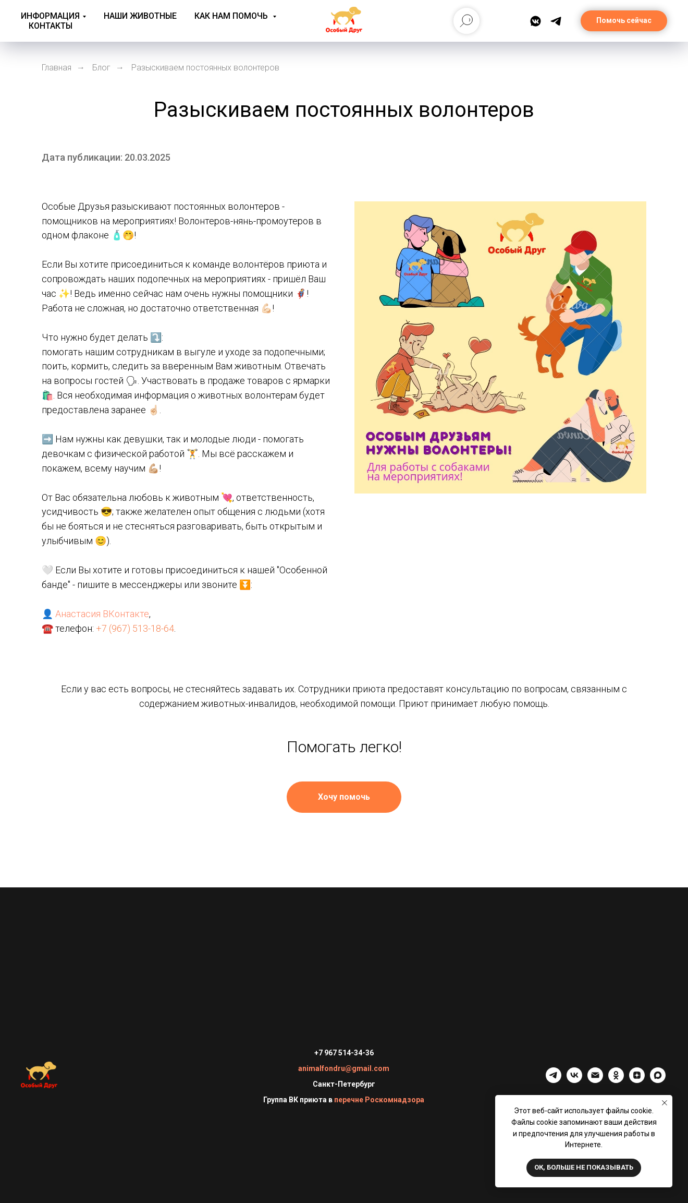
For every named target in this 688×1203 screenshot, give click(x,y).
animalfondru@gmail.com (343, 1068)
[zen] (637, 1080)
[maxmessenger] (658, 1080)
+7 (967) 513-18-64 (135, 628)
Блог (101, 68)
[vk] (574, 1080)
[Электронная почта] (595, 1080)
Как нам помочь (232, 16)
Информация (50, 16)
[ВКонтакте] (535, 21)
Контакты (50, 26)
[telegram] (553, 1080)
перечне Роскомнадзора (379, 1100)
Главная (56, 68)
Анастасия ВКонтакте (102, 613)
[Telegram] (555, 21)
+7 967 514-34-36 (344, 1053)
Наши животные (140, 16)
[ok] (616, 1080)
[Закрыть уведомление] (664, 1103)
